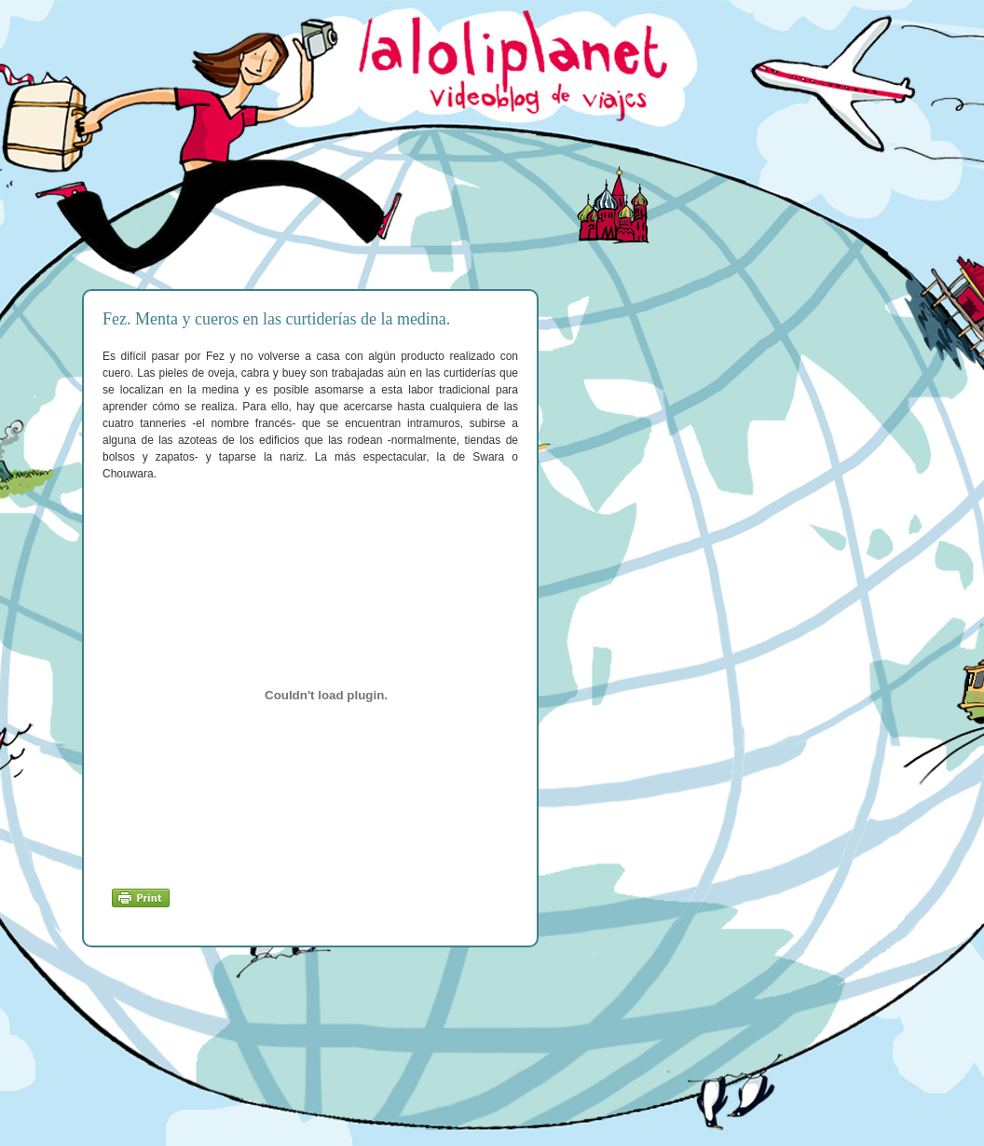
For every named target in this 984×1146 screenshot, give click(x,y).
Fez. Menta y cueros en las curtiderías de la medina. (276, 319)
